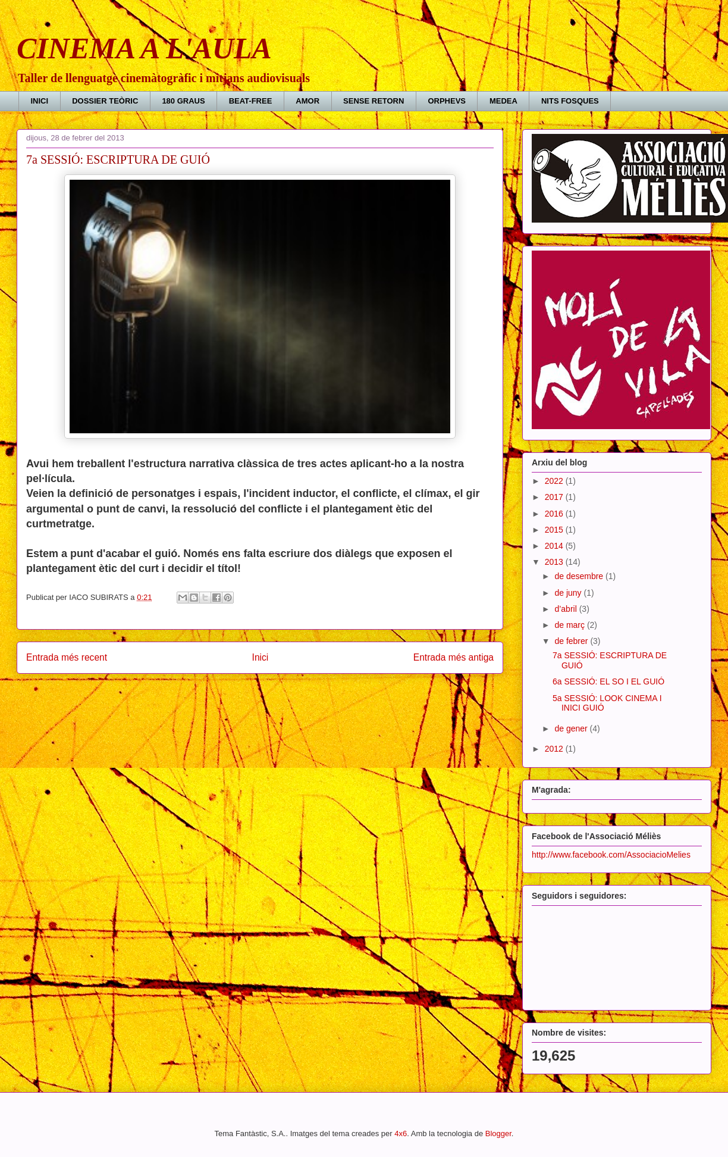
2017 (555, 497)
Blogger (498, 1133)
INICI (40, 100)
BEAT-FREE (250, 100)
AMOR (307, 100)
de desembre (579, 576)
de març (570, 625)
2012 (555, 748)
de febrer (572, 641)
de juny (568, 593)
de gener (571, 728)
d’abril (566, 609)
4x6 (400, 1133)
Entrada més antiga (453, 657)
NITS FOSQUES (570, 100)
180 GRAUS (183, 100)
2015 (555, 529)
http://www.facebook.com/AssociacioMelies (611, 854)
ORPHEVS (447, 100)
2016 (555, 513)
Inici (260, 657)
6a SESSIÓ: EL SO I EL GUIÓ (608, 681)
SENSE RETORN (373, 100)
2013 (555, 562)
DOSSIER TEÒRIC (105, 100)
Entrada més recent (66, 657)
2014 (555, 546)
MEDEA (503, 100)
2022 (555, 481)
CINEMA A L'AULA (144, 48)
